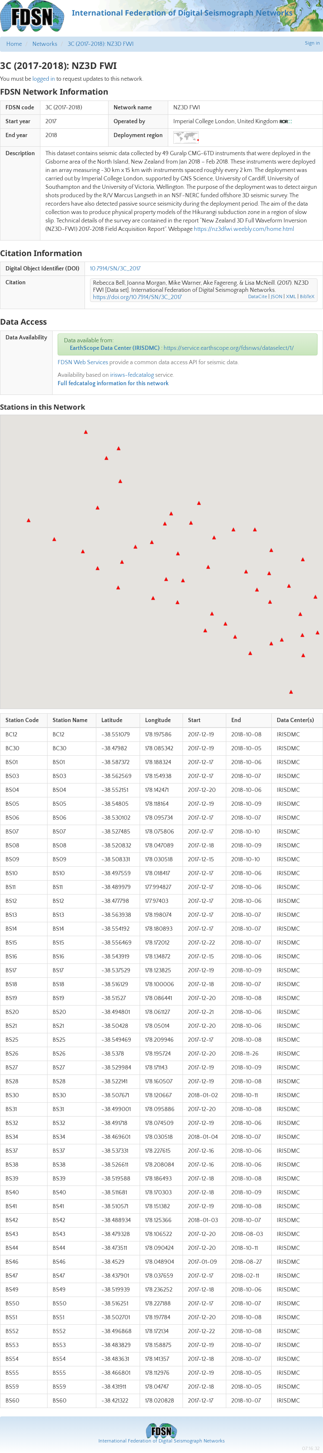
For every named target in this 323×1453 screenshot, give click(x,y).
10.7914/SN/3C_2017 (115, 268)
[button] (302, 635)
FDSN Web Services (83, 362)
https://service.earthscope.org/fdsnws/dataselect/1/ (229, 348)
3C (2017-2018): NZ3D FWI (101, 44)
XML (291, 296)
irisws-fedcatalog (132, 375)
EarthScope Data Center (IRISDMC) (115, 348)
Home (14, 44)
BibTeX (307, 296)
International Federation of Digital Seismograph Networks (161, 1441)
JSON (276, 296)
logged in (43, 79)
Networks (44, 44)
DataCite (257, 296)
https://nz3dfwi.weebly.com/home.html (244, 229)
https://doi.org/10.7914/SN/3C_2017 (137, 297)
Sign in (312, 43)
